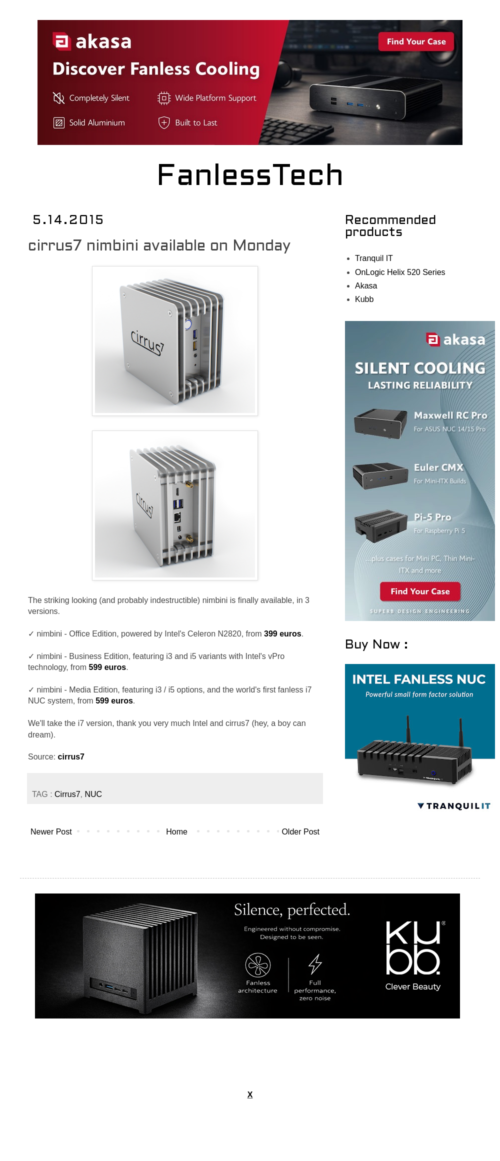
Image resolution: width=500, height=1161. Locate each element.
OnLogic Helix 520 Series (400, 272)
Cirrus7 (67, 794)
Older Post (301, 832)
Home (177, 832)
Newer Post (51, 832)
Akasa (366, 286)
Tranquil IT (374, 258)
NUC (93, 794)
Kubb (364, 299)
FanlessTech (250, 178)
